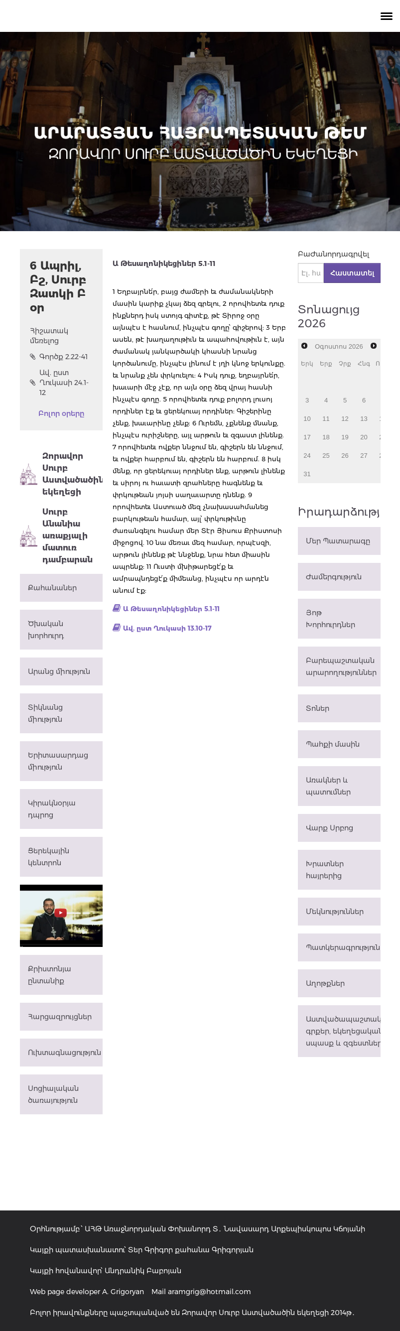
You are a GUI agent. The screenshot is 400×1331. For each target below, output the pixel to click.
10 (306, 418)
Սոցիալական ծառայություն (53, 1094)
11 (325, 418)
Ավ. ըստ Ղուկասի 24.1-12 (59, 382)
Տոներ (317, 708)
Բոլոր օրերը (61, 413)
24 (306, 455)
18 (325, 437)
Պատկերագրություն (343, 947)
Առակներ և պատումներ (328, 786)
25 (325, 455)
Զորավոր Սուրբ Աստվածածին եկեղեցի (61, 474)
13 (363, 418)
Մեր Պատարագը (338, 540)
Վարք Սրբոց (329, 827)
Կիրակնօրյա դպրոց (52, 809)
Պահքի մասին (333, 744)
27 (363, 455)
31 (306, 474)
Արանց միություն (59, 671)
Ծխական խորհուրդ (46, 629)
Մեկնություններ (335, 911)
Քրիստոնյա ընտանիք (49, 974)
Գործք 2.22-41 (59, 356)
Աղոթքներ (325, 983)
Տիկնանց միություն (45, 713)
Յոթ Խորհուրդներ (330, 618)
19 (344, 437)
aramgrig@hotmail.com (209, 1291)
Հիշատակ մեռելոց (49, 335)
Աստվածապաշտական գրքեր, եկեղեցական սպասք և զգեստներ (343, 1031)
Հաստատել (352, 273)
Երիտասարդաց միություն (58, 761)
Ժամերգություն (334, 576)
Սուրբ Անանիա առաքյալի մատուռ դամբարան (56, 535)
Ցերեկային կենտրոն (48, 856)
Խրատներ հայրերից (325, 869)
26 (344, 455)
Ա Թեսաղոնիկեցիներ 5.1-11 (171, 609)
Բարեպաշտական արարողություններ (341, 666)
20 (363, 437)
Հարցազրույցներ (60, 1016)
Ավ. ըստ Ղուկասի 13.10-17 (167, 628)
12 (344, 418)
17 (306, 437)
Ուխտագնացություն (64, 1052)
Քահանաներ (52, 587)
